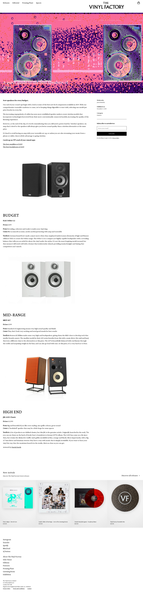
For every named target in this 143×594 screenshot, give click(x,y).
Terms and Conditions (19, 588)
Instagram (7, 539)
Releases (6, 3)
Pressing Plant (27, 3)
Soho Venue (7, 560)
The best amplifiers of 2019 (12, 144)
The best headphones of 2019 (13, 147)
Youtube (6, 542)
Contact (29, 588)
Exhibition (7, 574)
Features (6, 566)
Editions (6, 563)
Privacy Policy (6, 588)
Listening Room (9, 571)
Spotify (5, 545)
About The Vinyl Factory (12, 557)
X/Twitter (6, 551)
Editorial (15, 3)
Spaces (38, 3)
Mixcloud (6, 548)
